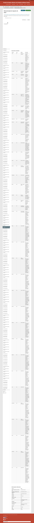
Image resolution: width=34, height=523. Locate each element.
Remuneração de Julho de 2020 (6, 249)
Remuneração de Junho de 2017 (6, 172)
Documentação (21, 4)
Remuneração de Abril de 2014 (6, 93)
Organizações (13, 4)
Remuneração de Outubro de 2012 (5, 56)
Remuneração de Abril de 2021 (6, 267)
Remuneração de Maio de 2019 (6, 220)
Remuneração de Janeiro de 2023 (5, 311)
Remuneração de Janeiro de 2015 (5, 111)
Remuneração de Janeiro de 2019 (5, 211)
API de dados (28, 10)
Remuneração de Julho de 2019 (6, 225)
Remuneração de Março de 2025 (6, 367)
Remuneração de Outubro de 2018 (5, 206)
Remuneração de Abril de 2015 (6, 118)
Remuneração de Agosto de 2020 (6, 252)
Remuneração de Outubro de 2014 (5, 106)
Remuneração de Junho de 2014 (6, 97)
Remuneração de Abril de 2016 (6, 143)
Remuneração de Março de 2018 (6, 190)
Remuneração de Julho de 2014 (6, 100)
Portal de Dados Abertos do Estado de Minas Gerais (16, 2)
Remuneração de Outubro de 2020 (5, 256)
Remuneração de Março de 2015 (6, 115)
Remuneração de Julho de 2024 (6, 349)
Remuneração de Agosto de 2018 (6, 202)
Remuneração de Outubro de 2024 (5, 356)
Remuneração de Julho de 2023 (6, 324)
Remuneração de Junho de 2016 (6, 147)
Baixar (22, 10)
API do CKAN (4, 515)
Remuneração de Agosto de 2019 (6, 227)
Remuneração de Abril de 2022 (6, 292)
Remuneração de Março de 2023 (6, 315)
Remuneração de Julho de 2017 (6, 175)
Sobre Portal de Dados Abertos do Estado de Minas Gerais (10, 514)
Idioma (4, 520)
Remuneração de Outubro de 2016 (5, 156)
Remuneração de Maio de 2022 (6, 295)
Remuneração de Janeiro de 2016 (5, 136)
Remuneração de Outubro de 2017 (5, 181)
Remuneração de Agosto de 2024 (6, 352)
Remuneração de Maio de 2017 (6, 170)
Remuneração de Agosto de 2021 (6, 277)
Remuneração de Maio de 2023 (6, 320)
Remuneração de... (5, 54)
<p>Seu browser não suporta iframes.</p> (17, 34)
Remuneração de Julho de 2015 (6, 125)
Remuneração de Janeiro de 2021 (5, 261)
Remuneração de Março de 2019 (6, 215)
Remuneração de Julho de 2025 (6, 376)
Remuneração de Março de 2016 (6, 140)
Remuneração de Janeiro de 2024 (5, 336)
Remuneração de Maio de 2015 (6, 120)
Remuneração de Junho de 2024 (6, 347)
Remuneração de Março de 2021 (6, 265)
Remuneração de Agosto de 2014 (6, 102)
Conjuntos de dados (8, 4)
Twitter (4, 391)
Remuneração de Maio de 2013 (6, 70)
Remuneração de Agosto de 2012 (6, 52)
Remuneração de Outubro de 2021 (5, 281)
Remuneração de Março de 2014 (6, 90)
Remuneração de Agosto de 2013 (6, 77)
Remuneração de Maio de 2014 (6, 95)
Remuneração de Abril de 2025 (6, 369)
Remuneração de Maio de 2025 (6, 371)
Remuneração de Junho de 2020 (6, 247)
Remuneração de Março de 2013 (6, 65)
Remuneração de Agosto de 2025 (6, 378)
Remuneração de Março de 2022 (6, 290)
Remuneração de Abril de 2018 (6, 193)
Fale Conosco (28, 4)
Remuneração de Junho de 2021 (6, 272)
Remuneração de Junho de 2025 (6, 374)
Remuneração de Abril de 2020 (6, 242)
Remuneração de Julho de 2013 (6, 75)
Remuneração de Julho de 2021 (6, 274)
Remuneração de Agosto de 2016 (6, 152)
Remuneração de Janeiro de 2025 (5, 363)
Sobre (25, 4)
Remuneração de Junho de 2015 (6, 122)
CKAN (4, 519)
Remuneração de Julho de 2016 (6, 150)
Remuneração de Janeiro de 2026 (5, 388)
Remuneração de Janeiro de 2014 (5, 87)
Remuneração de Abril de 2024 (6, 342)
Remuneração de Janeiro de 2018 (5, 186)
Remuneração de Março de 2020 (6, 240)
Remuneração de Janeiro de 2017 (5, 161)
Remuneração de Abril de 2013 (6, 68)
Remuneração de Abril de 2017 (6, 168)
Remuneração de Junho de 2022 (6, 297)
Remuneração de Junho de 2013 (6, 72)
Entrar (29, 0)
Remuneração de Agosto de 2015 (6, 127)
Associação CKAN (5, 516)
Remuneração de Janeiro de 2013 (5, 62)
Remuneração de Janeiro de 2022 (5, 286)
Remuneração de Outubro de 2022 (5, 306)
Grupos (17, 4)
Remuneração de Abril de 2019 (6, 218)
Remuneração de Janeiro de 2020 (5, 236)
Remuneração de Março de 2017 (6, 165)
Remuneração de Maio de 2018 (6, 195)
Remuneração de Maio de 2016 (6, 145)
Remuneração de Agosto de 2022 (6, 302)
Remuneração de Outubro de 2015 (5, 131)
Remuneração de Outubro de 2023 (5, 331)
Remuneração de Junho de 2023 (6, 322)
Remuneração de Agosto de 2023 (6, 327)
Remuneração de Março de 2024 (6, 340)
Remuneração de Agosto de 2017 (6, 177)
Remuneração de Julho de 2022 (6, 299)
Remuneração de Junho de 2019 (6, 222)
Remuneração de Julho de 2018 (6, 200)
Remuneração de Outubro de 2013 (5, 81)
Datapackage (4, 50)
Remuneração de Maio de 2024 (6, 345)
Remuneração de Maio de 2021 (6, 270)
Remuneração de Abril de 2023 (6, 317)
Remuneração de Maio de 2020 (6, 245)
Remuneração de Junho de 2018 (6, 197)
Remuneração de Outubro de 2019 (5, 231)
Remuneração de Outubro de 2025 (5, 382)
